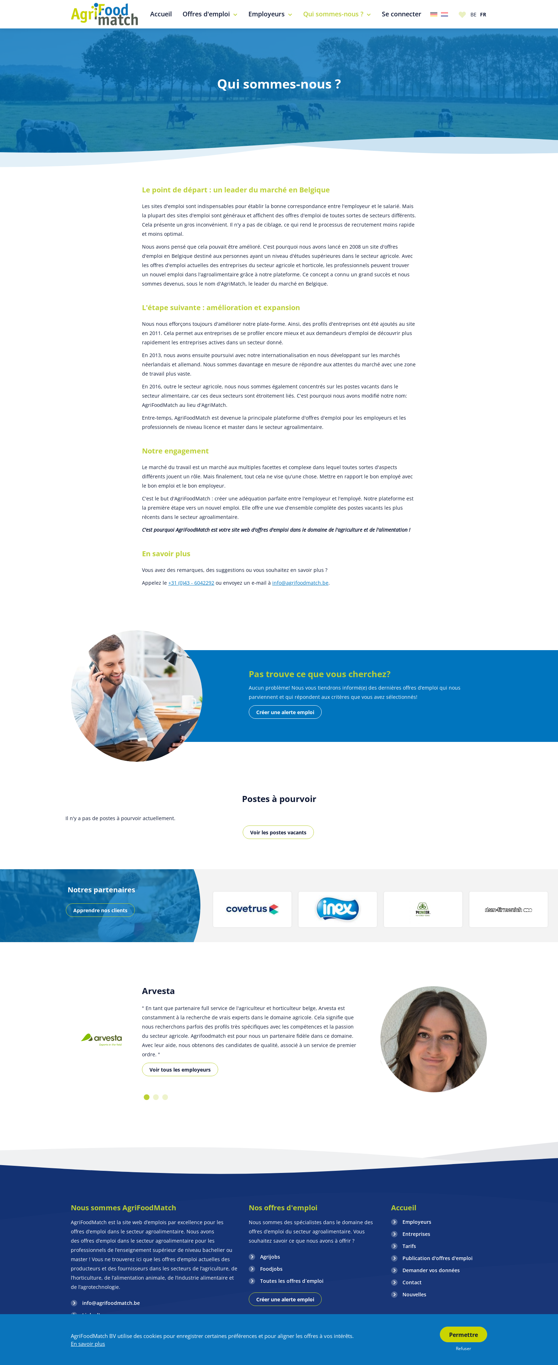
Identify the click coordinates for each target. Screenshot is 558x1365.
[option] (252, 909)
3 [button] (165, 1097)
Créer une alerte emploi (285, 712)
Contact (412, 1282)
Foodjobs (271, 1268)
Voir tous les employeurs (180, 1069)
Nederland (444, 14)
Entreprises (416, 1234)
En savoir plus (88, 1343)
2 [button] (155, 1097)
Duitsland (433, 14)
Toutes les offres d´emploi (291, 1281)
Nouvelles (414, 1294)
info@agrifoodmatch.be (300, 582)
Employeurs (416, 1221)
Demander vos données (431, 1270)
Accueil (403, 1207)
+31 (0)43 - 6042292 (191, 582)
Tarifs (409, 1246)
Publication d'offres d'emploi (437, 1258)
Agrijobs (270, 1256)
